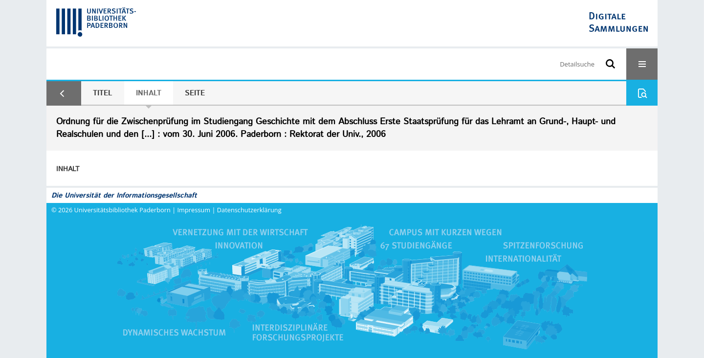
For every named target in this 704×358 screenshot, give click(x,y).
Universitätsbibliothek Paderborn (122, 209)
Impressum (194, 209)
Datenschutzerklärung (249, 209)
